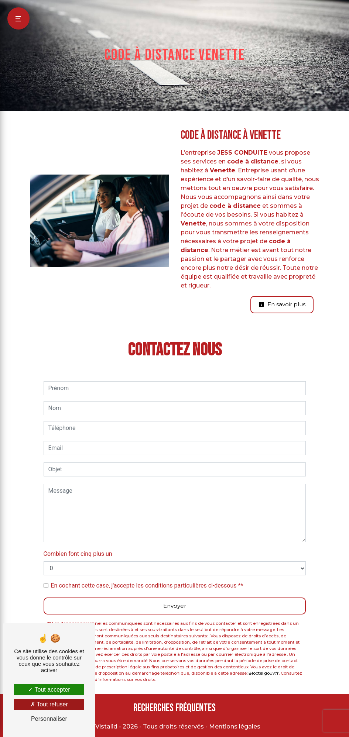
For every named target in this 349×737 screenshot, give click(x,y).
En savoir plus (282, 304)
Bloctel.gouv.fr (264, 673)
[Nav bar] (18, 18)
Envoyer (174, 605)
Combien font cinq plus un (78, 553)
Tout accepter (49, 689)
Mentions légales (234, 726)
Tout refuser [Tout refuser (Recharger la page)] (49, 704)
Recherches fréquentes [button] (174, 708)
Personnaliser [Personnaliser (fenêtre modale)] (49, 719)
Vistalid (106, 726)
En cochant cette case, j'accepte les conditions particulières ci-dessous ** (147, 585)
